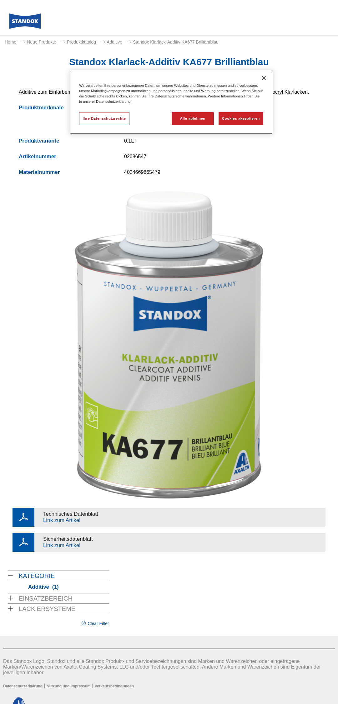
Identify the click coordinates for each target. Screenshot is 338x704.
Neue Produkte (41, 41)
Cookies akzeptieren (241, 118)
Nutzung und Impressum (69, 686)
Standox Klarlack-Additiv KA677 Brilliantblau (176, 41)
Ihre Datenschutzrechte (104, 118)
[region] (171, 102)
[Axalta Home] (25, 22)
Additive (114, 41)
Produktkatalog (81, 41)
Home (10, 41)
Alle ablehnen (192, 118)
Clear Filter (98, 623)
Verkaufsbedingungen (114, 686)
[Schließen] (264, 78)
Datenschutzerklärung (23, 686)
